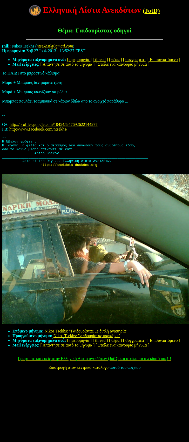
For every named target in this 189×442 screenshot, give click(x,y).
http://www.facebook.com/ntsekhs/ (38, 129)
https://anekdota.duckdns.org (68, 170)
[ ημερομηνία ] (79, 59)
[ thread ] (100, 59)
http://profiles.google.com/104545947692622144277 (54, 124)
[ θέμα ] (115, 59)
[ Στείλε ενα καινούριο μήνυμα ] (122, 64)
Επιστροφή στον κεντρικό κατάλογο (79, 374)
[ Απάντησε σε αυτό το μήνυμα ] (67, 64)
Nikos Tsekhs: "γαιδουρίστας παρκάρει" (86, 343)
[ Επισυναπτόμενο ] (163, 59)
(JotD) (151, 10)
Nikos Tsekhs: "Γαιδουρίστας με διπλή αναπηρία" (85, 338)
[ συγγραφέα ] (134, 59)
